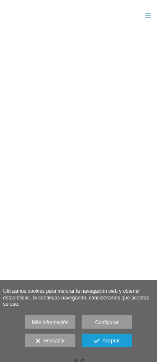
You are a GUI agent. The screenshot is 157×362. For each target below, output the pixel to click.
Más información (50, 322)
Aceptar (106, 341)
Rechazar (50, 341)
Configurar (106, 322)
